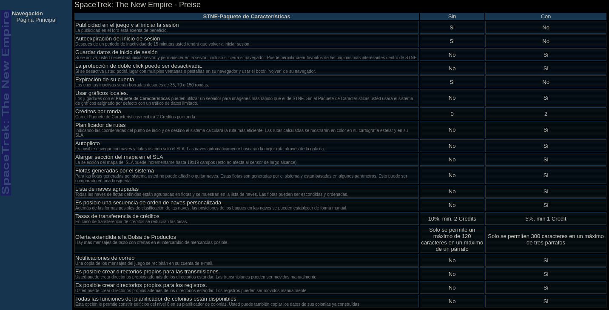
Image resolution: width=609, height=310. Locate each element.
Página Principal (37, 20)
